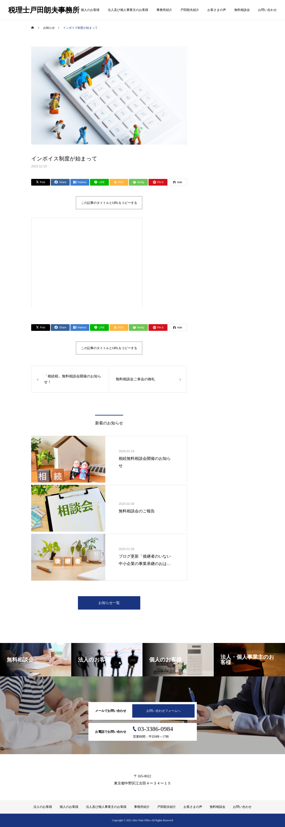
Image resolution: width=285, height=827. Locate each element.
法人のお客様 (63, 10)
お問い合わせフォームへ (163, 710)
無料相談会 (242, 10)
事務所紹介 (164, 10)
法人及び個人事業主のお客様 (128, 10)
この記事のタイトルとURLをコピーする (109, 203)
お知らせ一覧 (109, 603)
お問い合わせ (267, 10)
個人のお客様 (90, 10)
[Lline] (99, 182)
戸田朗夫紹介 (189, 10)
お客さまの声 (216, 10)
